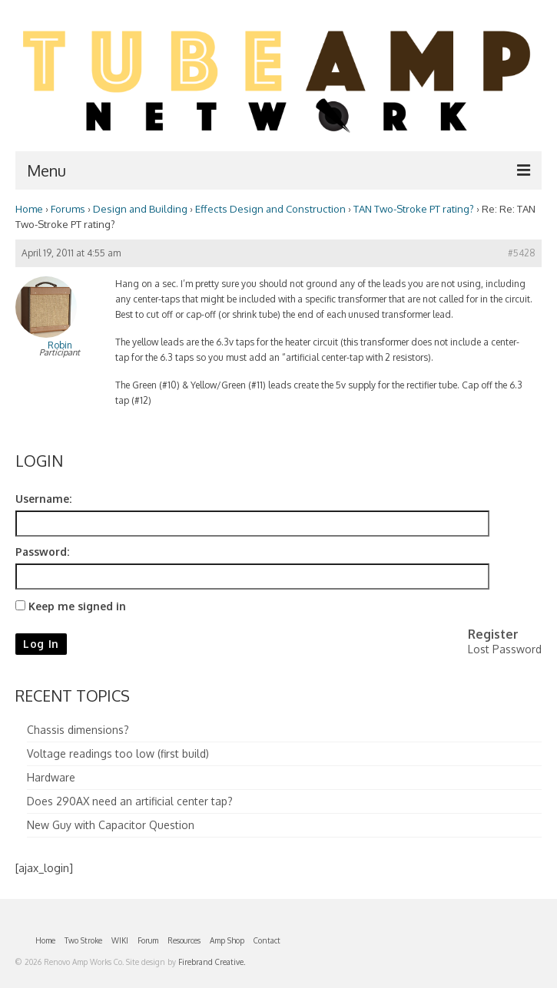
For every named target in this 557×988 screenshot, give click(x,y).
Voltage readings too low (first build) (118, 753)
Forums (68, 208)
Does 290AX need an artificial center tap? (130, 801)
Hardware (51, 777)
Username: (43, 498)
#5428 (521, 253)
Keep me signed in (77, 606)
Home (29, 208)
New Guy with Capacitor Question (110, 824)
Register (493, 634)
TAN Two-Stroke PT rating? (413, 208)
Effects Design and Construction (270, 208)
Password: (42, 551)
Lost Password (505, 649)
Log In (41, 643)
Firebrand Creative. (211, 962)
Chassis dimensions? (78, 729)
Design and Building (140, 208)
